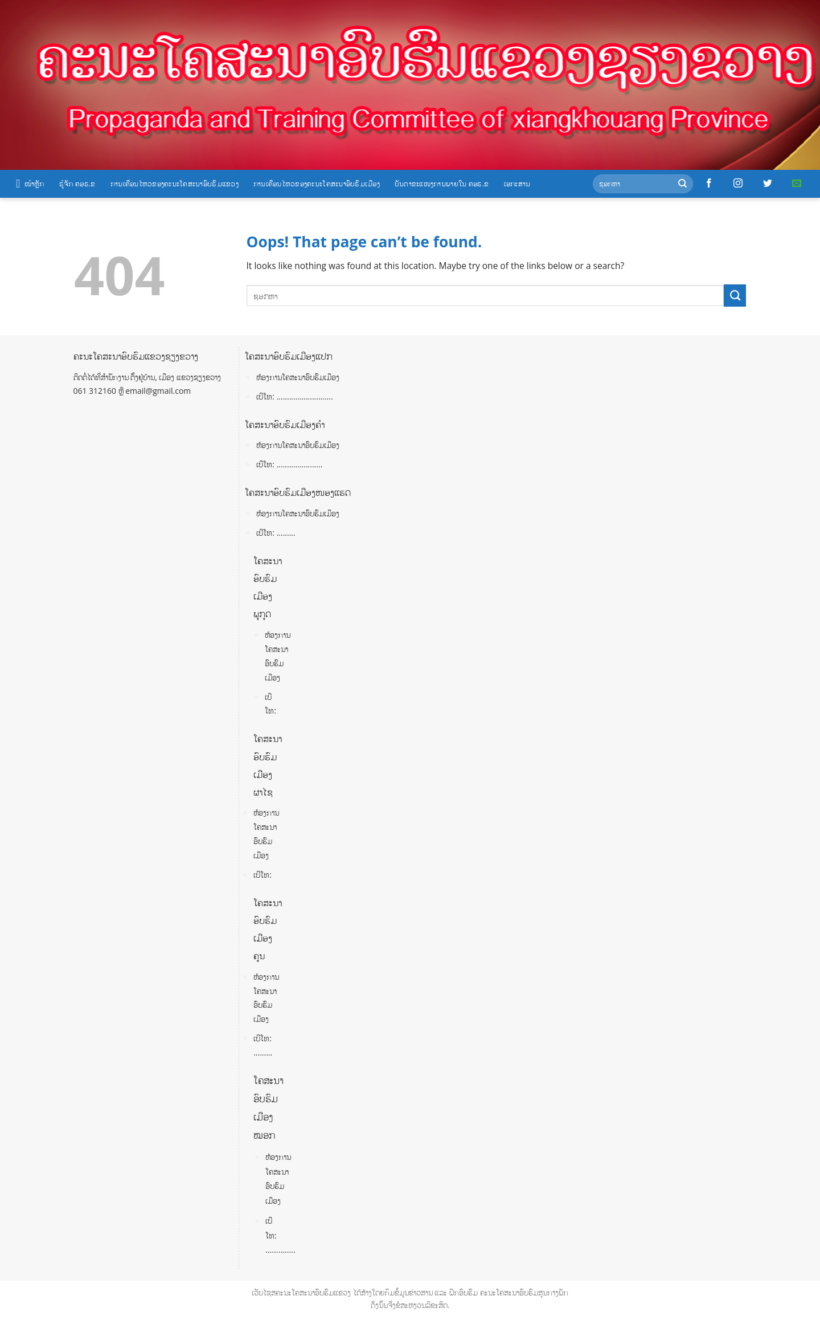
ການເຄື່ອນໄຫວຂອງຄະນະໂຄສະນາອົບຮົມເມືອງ (316, 183)
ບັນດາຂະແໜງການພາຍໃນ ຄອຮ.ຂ (442, 183)
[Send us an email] (797, 183)
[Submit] (682, 183)
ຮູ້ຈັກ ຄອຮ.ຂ (77, 183)
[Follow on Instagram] (738, 183)
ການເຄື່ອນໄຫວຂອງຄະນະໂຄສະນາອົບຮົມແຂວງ (174, 183)
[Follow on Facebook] (709, 183)
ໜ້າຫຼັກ (30, 183)
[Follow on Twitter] (768, 183)
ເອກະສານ (517, 183)
